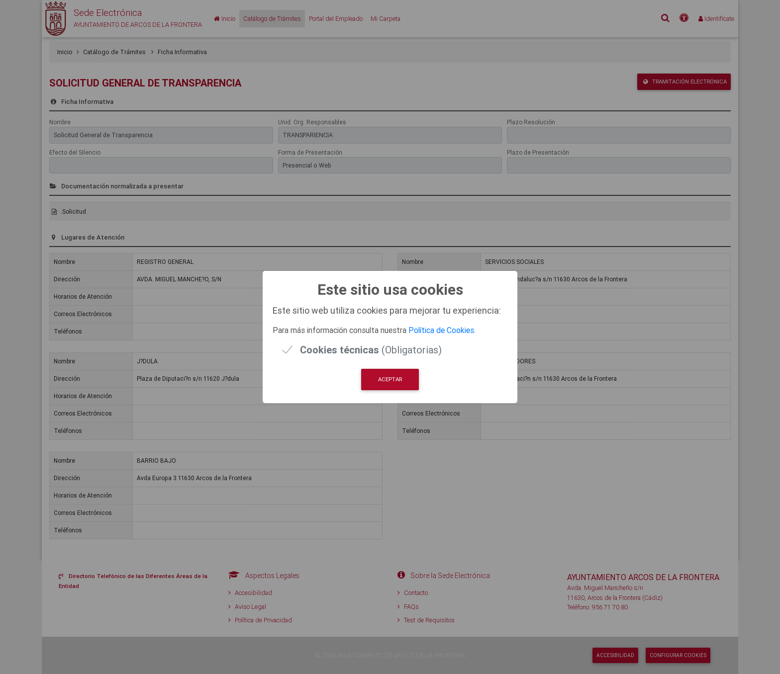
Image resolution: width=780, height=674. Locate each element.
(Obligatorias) (371, 349)
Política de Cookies (441, 330)
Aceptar (390, 379)
